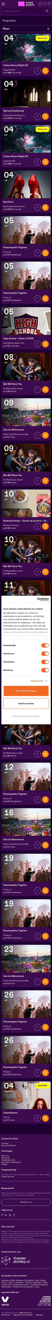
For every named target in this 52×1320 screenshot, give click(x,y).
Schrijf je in (26, 1202)
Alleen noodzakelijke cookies (26, 716)
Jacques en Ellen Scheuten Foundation (17, 1280)
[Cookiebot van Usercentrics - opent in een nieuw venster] (37, 599)
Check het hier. (7, 1177)
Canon (4, 1283)
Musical (13, 391)
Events (12, 437)
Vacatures (5, 1158)
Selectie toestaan (26, 703)
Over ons (5, 1156)
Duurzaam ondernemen (11, 1162)
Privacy (4, 1164)
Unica (36, 1287)
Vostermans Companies (23, 1287)
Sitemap (39, 1315)
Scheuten (19, 1283)
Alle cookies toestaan (26, 691)
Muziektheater (16, 255)
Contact (4, 1143)
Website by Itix (25, 1313)
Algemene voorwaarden (23, 1315)
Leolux (11, 1283)
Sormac (28, 1283)
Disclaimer (5, 1315)
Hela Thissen (40, 1280)
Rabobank (37, 1283)
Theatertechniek (8, 1160)
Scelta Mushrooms (20, 1285)
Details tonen (37, 681)
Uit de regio (17, 73)
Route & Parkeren (8, 1146)
